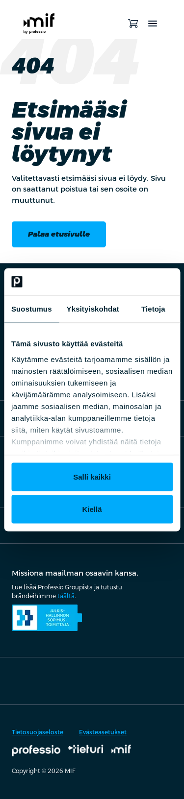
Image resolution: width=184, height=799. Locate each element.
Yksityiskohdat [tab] (93, 309)
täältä (66, 596)
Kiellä (92, 509)
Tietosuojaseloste (37, 732)
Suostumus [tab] (31, 309)
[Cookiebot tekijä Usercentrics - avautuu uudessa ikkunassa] (131, 281)
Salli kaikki (92, 477)
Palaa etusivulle (59, 234)
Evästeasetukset (103, 732)
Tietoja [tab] (153, 309)
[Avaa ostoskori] (133, 23)
